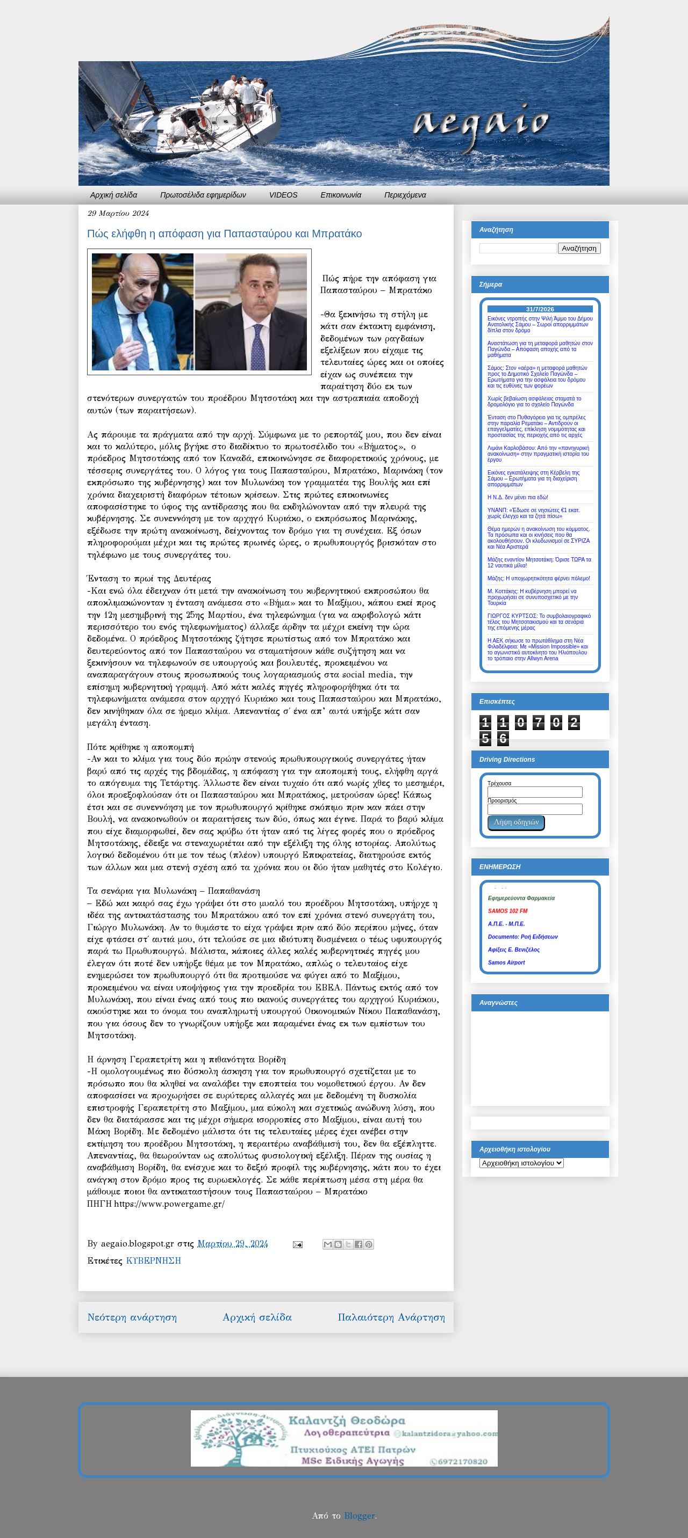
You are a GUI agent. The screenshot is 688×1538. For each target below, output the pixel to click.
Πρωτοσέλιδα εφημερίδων (203, 195)
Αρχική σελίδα (113, 195)
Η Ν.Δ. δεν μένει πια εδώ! (518, 497)
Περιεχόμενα (405, 195)
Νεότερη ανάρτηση (132, 1317)
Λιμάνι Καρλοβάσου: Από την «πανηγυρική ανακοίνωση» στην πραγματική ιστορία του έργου (538, 454)
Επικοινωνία (341, 195)
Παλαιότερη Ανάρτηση (391, 1317)
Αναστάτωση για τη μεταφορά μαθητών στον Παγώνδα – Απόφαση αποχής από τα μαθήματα (540, 349)
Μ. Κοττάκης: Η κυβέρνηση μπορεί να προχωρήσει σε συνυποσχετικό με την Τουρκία (533, 597)
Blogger (359, 1516)
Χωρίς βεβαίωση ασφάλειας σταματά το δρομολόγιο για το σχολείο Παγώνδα (535, 401)
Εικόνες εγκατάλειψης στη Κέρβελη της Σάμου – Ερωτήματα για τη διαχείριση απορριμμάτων (533, 478)
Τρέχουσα (499, 783)
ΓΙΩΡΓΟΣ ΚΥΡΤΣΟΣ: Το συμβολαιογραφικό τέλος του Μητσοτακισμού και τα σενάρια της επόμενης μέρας (539, 622)
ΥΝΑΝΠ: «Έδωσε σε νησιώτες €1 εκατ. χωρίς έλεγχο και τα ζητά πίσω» (534, 513)
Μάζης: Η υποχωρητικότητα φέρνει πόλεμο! (539, 578)
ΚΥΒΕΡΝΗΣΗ (153, 1261)
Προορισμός (502, 801)
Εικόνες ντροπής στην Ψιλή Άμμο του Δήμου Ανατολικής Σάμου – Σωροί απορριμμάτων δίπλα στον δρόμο (540, 324)
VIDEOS (283, 195)
